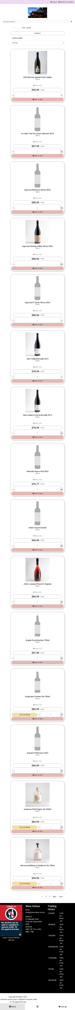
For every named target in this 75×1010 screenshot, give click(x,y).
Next (54, 897)
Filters (37, 33)
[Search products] (36, 22)
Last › (61, 897)
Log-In (53, 2)
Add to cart (37, 99)
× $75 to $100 (16, 38)
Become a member (65, 2)
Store (17, 28)
